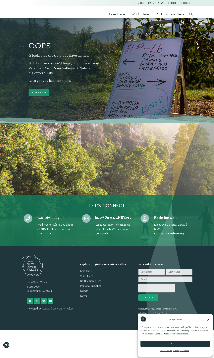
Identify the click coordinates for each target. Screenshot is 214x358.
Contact (186, 3)
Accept (175, 344)
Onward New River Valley (58, 308)
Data (151, 3)
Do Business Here (170, 14)
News (161, 3)
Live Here (117, 14)
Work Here (140, 14)
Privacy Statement (181, 351)
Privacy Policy (161, 313)
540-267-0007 (48, 218)
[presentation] (156, 288)
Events (172, 3)
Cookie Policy (166, 351)
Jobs (141, 3)
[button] (208, 319)
